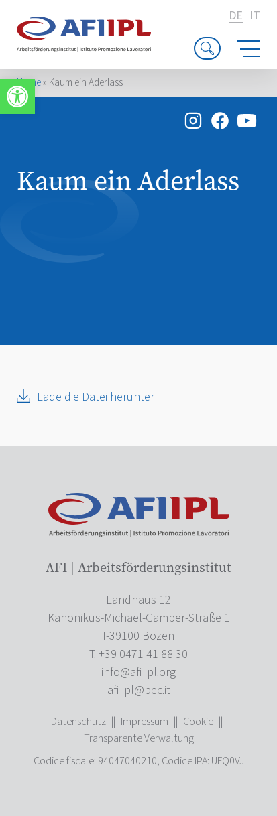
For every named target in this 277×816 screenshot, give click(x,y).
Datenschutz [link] (78, 721)
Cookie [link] (198, 721)
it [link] (255, 16)
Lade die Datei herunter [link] (95, 397)
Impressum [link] (144, 721)
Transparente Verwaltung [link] (139, 738)
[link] (17, 96)
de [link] (236, 16)
